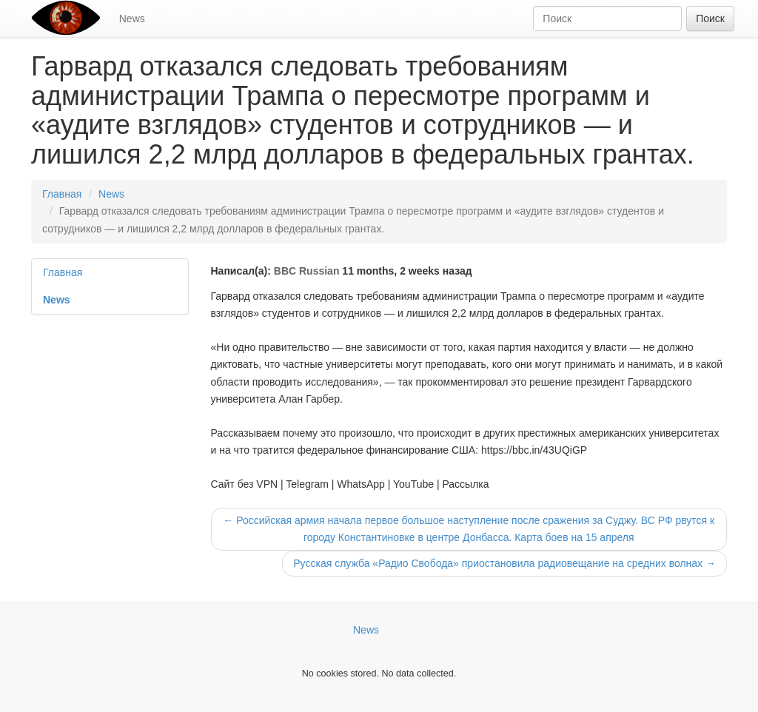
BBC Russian (307, 271)
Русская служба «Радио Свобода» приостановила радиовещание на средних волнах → (504, 563)
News (132, 18)
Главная (61, 194)
